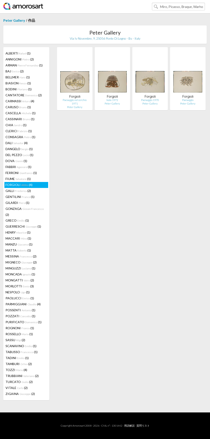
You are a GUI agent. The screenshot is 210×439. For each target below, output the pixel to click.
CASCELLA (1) (21, 113)
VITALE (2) (17, 388)
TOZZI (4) (16, 370)
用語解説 (129, 425)
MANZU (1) (19, 244)
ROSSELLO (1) (19, 334)
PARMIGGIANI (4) (23, 304)
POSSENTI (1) (20, 310)
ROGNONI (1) (20, 328)
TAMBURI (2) (19, 364)
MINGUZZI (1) (20, 268)
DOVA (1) (16, 161)
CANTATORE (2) (24, 95)
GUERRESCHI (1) (23, 226)
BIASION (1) (18, 83)
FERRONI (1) (21, 173)
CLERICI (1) (19, 131)
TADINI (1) (17, 358)
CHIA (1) (16, 125)
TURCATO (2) (19, 382)
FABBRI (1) (18, 167)
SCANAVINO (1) (21, 346)
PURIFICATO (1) (24, 322)
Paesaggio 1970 (150, 100)
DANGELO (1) (19, 149)
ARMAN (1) (24, 65)
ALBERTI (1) (18, 53)
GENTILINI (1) (20, 197)
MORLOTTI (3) (20, 286)
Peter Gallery (14, 20)
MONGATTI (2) (20, 280)
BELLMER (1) (18, 77)
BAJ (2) (15, 71)
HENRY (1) (18, 232)
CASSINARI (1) (20, 119)
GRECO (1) (17, 220)
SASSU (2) (15, 340)
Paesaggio (187, 100)
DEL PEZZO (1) (19, 155)
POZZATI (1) (20, 316)
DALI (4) (17, 143)
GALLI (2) (18, 191)
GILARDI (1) (17, 203)
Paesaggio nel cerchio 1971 (75, 101)
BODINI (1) (19, 89)
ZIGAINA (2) (20, 394)
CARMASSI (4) (20, 101)
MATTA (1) (18, 250)
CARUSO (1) (18, 107)
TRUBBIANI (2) (22, 376)
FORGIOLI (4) (19, 185)
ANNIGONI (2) (20, 59)
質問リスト (143, 425)
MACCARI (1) (18, 238)
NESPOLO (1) (18, 292)
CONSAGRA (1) (20, 137)
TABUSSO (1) (22, 352)
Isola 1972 (112, 100)
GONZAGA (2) (25, 212)
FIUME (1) (18, 179)
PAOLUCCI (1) (20, 298)
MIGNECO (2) (21, 262)
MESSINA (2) (21, 256)
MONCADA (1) (20, 274)
